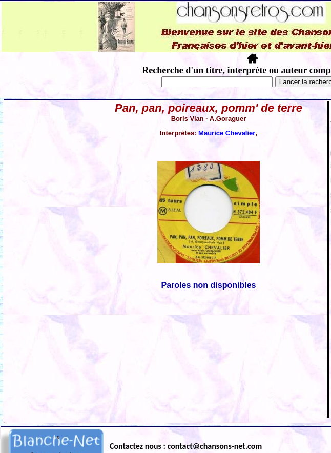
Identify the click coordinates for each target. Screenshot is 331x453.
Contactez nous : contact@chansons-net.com (186, 446)
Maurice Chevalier (226, 133)
